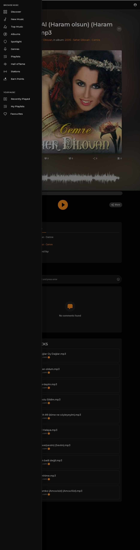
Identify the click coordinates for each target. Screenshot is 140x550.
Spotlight (13, 41)
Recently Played (17, 99)
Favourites (13, 114)
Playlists (12, 56)
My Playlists (14, 106)
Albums (12, 34)
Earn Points (14, 79)
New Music (14, 19)
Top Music (13, 26)
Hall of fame (14, 64)
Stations (12, 71)
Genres (11, 49)
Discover (12, 11)
